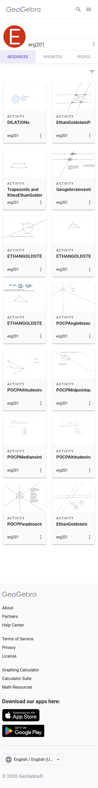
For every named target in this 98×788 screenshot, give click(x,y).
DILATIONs (18, 122)
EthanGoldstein (72, 524)
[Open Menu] (88, 9)
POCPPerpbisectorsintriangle (37, 524)
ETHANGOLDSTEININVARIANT (38, 323)
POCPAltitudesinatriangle (33, 390)
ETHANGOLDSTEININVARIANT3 (40, 256)
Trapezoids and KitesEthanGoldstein (28, 192)
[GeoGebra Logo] (23, 9)
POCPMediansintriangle (31, 457)
